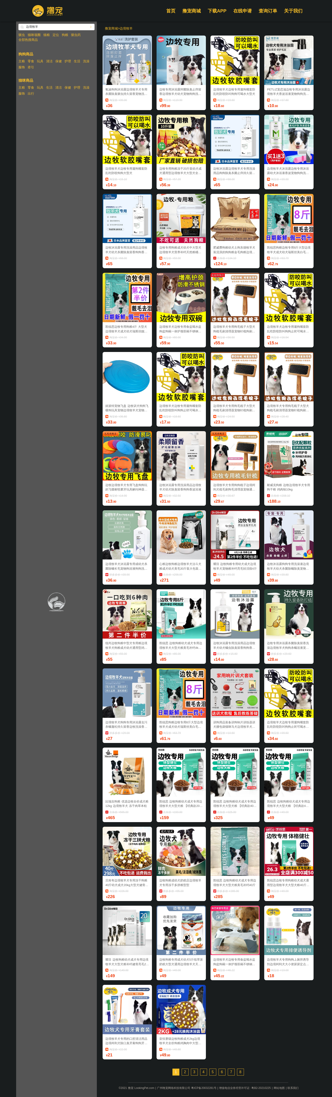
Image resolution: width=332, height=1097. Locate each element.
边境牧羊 (126, 28)
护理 (68, 61)
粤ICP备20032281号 (203, 1088)
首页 (170, 10)
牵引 (31, 67)
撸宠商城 (191, 10)
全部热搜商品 (28, 40)
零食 (31, 61)
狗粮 (65, 35)
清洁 (49, 61)
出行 (31, 93)
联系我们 (293, 1088)
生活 (77, 61)
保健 (58, 61)
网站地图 (279, 1088)
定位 (56, 35)
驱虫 (21, 35)
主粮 (21, 61)
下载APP (217, 10)
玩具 (40, 61)
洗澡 (86, 61)
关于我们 (293, 10)
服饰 (21, 67)
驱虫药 (76, 35)
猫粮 (46, 35)
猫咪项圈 (34, 35)
